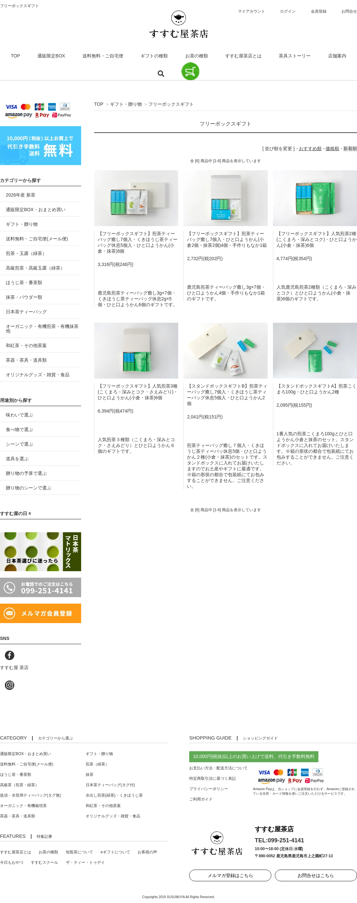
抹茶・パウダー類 (24, 297)
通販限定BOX (51, 55)
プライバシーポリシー (208, 789)
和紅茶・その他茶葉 (26, 345)
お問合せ (349, 11)
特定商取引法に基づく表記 (212, 778)
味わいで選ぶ (19, 414)
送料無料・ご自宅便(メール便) (37, 238)
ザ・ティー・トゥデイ (85, 862)
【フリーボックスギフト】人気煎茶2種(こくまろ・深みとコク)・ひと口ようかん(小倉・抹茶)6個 (317, 239)
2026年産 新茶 (20, 195)
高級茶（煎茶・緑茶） (19, 785)
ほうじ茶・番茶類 (24, 282)
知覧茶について (79, 852)
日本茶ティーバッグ (26, 311)
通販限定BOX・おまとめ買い (36, 209)
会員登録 (318, 11)
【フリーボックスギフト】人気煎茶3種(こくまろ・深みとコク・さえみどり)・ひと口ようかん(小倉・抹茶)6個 (138, 391)
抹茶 (89, 774)
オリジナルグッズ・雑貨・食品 (37, 374)
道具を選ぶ (17, 458)
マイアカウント (251, 11)
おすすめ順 (310, 148)
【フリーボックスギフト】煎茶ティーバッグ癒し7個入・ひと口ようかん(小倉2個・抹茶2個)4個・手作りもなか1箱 (227, 239)
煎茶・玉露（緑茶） (26, 253)
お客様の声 (147, 852)
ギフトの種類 (154, 55)
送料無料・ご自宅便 (102, 55)
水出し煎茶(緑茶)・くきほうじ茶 (114, 795)
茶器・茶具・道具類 (26, 360)
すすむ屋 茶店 (14, 667)
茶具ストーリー (295, 55)
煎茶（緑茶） (97, 764)
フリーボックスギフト (171, 104)
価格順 (332, 148)
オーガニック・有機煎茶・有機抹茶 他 (42, 328)
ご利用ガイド (201, 799)
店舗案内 (337, 55)
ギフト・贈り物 (126, 104)
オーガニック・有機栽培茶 (23, 805)
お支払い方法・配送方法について (218, 768)
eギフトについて (115, 852)
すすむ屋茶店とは (243, 55)
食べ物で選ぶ (19, 429)
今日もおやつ (11, 862)
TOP (15, 55)
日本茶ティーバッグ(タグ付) (110, 785)
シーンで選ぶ (19, 444)
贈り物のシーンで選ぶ (28, 487)
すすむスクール (44, 862)
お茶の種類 (196, 55)
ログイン (288, 11)
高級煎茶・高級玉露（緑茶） (35, 268)
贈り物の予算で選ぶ (26, 473)
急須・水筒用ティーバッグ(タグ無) (30, 795)
